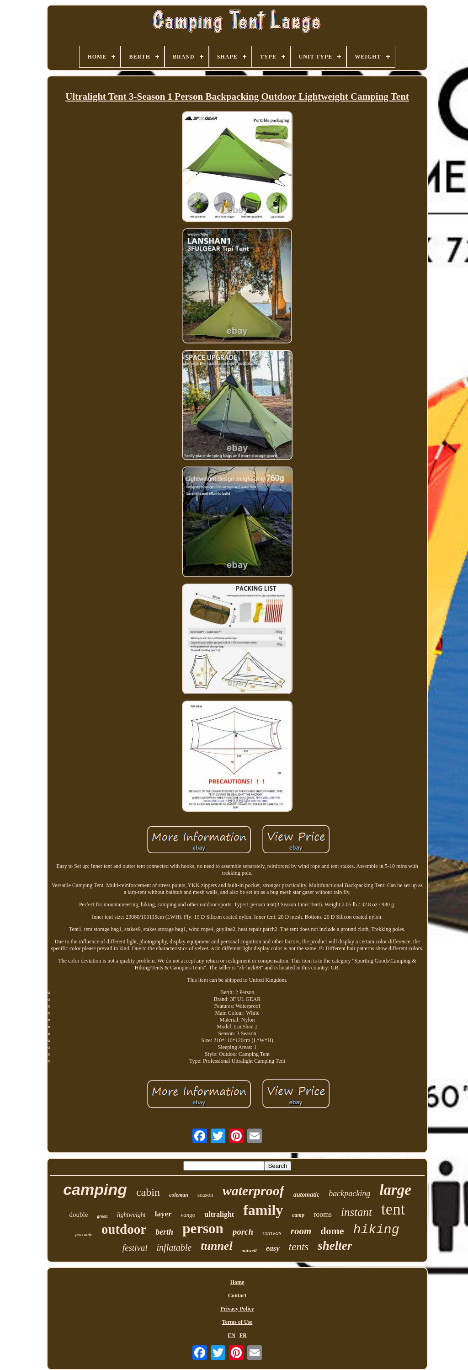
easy (273, 1248)
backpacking (349, 1193)
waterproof (253, 1190)
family (263, 1210)
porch (243, 1231)
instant (356, 1212)
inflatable (174, 1247)
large (395, 1190)
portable (83, 1234)
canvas (272, 1232)
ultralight (219, 1214)
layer (163, 1213)
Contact (237, 1295)
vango (188, 1214)
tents (298, 1246)
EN (231, 1335)
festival (135, 1247)
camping (95, 1189)
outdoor (123, 1229)
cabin (148, 1192)
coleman (178, 1195)
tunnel (216, 1245)
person (202, 1228)
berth (164, 1231)
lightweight (131, 1214)
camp (298, 1215)
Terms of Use (237, 1322)
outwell (249, 1250)
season (205, 1194)
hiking (376, 1230)
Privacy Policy (237, 1309)
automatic (306, 1194)
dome (332, 1230)
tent (393, 1209)
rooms (323, 1214)
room (301, 1231)
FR (243, 1335)
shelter (335, 1245)
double (78, 1214)
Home (237, 1282)
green (102, 1216)
